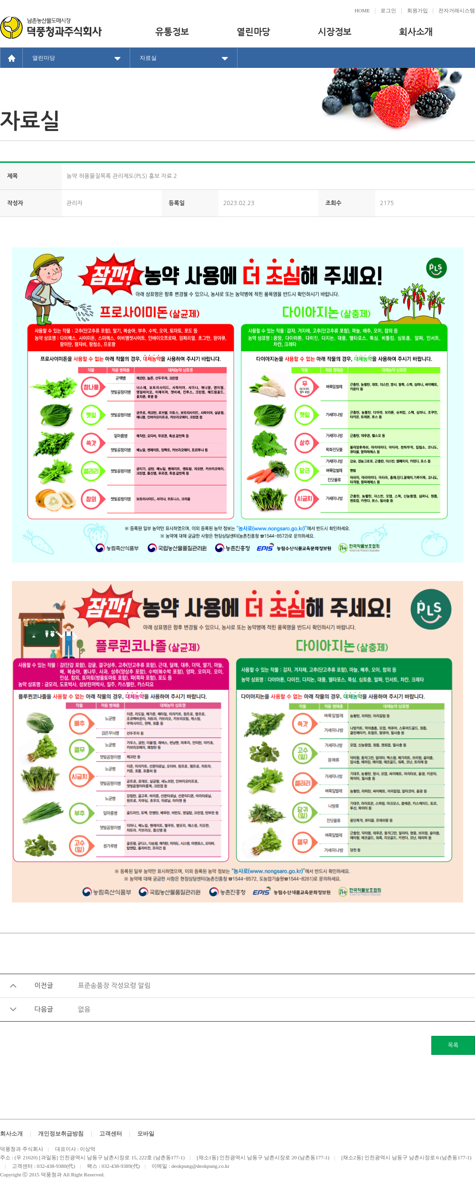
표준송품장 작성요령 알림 (114, 985)
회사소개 (416, 32)
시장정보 (335, 32)
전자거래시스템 (456, 10)
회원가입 (417, 10)
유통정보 (172, 32)
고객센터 (110, 1133)
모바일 (145, 1133)
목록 (453, 1045)
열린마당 (253, 32)
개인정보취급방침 (61, 1133)
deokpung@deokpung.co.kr (200, 1166)
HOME (362, 10)
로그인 (388, 10)
